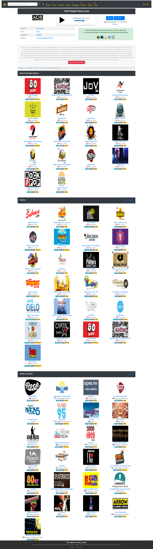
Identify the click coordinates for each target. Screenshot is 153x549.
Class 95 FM (62, 419)
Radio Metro (91, 164)
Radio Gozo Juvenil (33, 245)
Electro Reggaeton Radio (33, 338)
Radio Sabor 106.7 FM (91, 292)
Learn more (78, 547)
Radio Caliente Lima (120, 222)
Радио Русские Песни (62, 443)
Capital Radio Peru (62, 338)
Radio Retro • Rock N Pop (62, 141)
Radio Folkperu (91, 269)
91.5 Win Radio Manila (91, 489)
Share (109, 18)
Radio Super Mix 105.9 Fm (62, 222)
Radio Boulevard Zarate (120, 95)
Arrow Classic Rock (120, 512)
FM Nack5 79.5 (32, 419)
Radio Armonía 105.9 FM (32, 269)
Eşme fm (91, 396)
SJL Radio (33, 164)
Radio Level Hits (62, 188)
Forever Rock (91, 466)
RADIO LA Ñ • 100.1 (120, 141)
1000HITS (91, 443)
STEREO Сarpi (91, 512)
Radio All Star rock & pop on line (62, 95)
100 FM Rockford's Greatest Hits (120, 466)
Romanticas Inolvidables (120, 292)
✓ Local (54, 4)
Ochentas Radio (33, 95)
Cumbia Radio (61, 245)
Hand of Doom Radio (120, 443)
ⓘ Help (95, 4)
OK (72, 547)
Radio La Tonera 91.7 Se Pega (61, 315)
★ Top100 (48, 4)
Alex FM (91, 419)
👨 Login (146, 4)
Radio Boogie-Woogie (33, 535)
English (38, 35)
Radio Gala (120, 315)
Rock (38, 32)
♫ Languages (75, 4)
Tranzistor (62, 466)
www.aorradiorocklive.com (45, 38)
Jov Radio (91, 95)
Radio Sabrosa (32, 222)
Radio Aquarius (33, 512)
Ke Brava (62, 269)
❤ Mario (115, 24)
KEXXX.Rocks (33, 443)
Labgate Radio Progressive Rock (120, 489)
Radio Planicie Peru (91, 141)
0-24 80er (33, 489)
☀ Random (83, 4)
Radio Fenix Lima (120, 118)
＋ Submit (90, 4)
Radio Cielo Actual (33, 315)
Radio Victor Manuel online (62, 164)
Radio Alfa (91, 118)
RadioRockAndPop (33, 188)
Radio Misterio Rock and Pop (33, 141)
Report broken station (76, 62)
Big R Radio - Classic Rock (62, 396)
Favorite (119, 18)
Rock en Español (32, 118)
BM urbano (32, 361)
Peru (38, 28)
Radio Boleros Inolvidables (91, 245)
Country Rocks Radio (120, 396)
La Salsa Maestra (120, 245)
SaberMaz (120, 164)
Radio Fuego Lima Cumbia (61, 292)
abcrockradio (91, 222)
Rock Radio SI (32, 396)
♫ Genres (67, 4)
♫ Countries (60, 4)
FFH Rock (62, 512)
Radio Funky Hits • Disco (120, 269)
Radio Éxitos (62, 118)
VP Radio (91, 315)
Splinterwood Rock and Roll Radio (62, 489)
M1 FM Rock (120, 419)
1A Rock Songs (33, 466)
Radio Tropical (32, 292)
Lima (41, 28)
